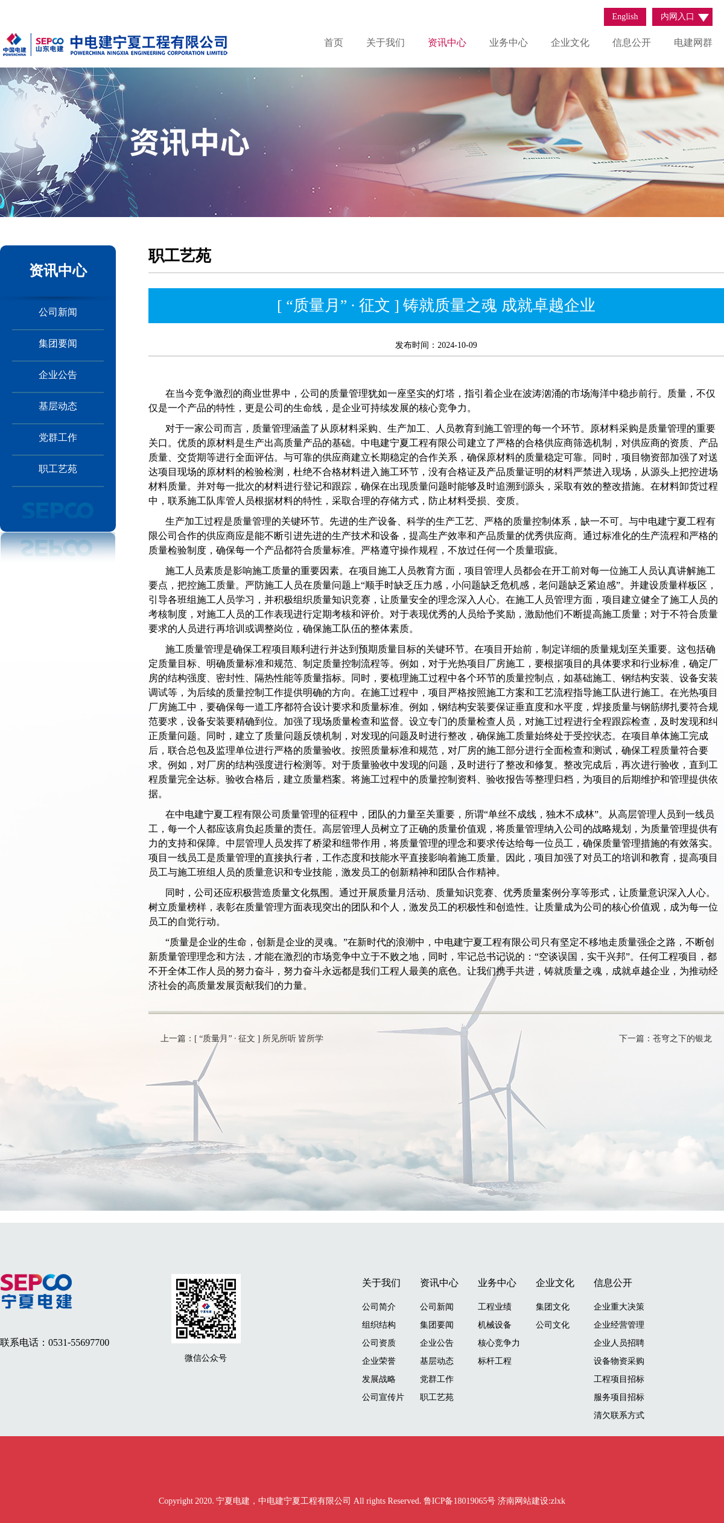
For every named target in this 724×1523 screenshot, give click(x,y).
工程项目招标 (619, 1379)
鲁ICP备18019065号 (461, 1501)
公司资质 (379, 1343)
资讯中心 (447, 42)
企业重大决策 (619, 1306)
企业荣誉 (379, 1361)
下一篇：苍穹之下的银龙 (665, 1038)
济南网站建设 (523, 1501)
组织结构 (379, 1324)
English (625, 16)
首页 (333, 42)
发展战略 (379, 1379)
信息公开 (631, 42)
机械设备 (495, 1324)
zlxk (558, 1501)
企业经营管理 (619, 1324)
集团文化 (553, 1306)
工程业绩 (495, 1306)
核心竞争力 (499, 1343)
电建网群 (693, 42)
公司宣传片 (383, 1397)
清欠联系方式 (619, 1415)
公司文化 (553, 1324)
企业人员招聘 (619, 1343)
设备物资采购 (619, 1361)
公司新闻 (58, 312)
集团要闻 (58, 343)
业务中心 (508, 42)
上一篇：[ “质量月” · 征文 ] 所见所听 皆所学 (241, 1038)
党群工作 (58, 437)
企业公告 (58, 375)
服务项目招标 (619, 1397)
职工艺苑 (58, 469)
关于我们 (385, 42)
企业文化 (570, 42)
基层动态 (58, 406)
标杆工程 (495, 1361)
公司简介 (379, 1306)
